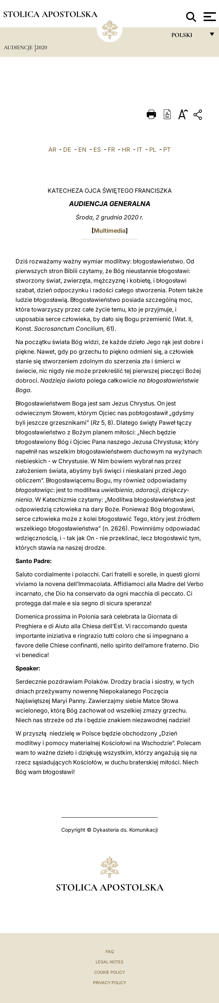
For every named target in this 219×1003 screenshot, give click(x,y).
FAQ (110, 951)
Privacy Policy (109, 982)
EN (82, 149)
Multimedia (110, 230)
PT (167, 149)
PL (152, 149)
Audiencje (19, 47)
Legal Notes (109, 962)
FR (111, 149)
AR (52, 149)
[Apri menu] (209, 16)
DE (67, 149)
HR (126, 149)
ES (97, 149)
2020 (41, 47)
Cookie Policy (109, 972)
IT (139, 149)
